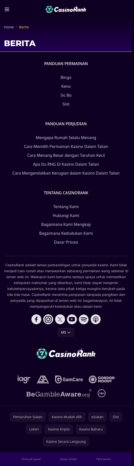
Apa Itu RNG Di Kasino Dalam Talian (66, 164)
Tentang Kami (66, 206)
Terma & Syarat (31, 459)
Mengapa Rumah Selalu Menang (66, 137)
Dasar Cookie (68, 459)
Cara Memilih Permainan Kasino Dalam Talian (66, 146)
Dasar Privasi (66, 242)
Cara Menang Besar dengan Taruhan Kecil (66, 155)
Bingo (66, 77)
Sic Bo (66, 95)
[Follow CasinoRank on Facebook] (36, 319)
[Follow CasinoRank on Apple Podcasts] (96, 319)
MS (66, 332)
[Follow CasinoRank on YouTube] (72, 319)
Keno (66, 86)
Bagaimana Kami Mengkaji (66, 224)
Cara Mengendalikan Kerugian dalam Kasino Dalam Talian (66, 173)
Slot (66, 104)
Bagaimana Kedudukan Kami (66, 233)
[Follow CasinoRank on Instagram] (48, 319)
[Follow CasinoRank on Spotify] (84, 319)
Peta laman (103, 459)
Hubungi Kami (66, 215)
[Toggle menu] (7, 9)
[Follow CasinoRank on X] (60, 319)
